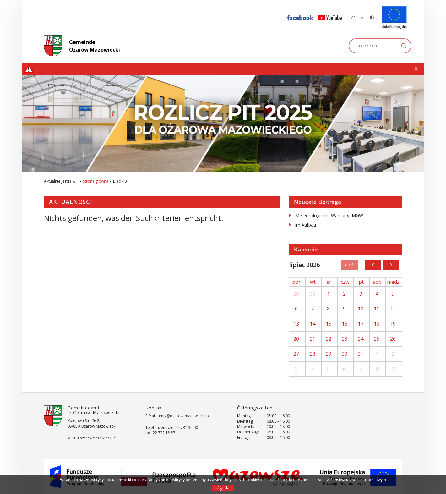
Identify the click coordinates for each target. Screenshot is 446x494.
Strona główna (95, 181)
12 (393, 308)
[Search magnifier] (404, 45)
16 (344, 323)
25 (376, 338)
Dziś (349, 265)
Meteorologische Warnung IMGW (329, 215)
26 (393, 338)
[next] (391, 265)
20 (296, 338)
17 (360, 323)
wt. (313, 281)
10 (360, 308)
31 (360, 353)
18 (376, 323)
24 (360, 338)
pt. (362, 281)
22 (328, 338)
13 (296, 323)
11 (376, 308)
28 (312, 353)
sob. (378, 281)
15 (328, 323)
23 (344, 338)
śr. (329, 281)
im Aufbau (305, 225)
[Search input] (377, 45)
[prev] (373, 265)
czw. (345, 281)
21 (312, 338)
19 (393, 323)
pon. (297, 281)
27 (296, 353)
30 (312, 293)
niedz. (393, 281)
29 (296, 293)
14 (312, 323)
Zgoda (223, 488)
